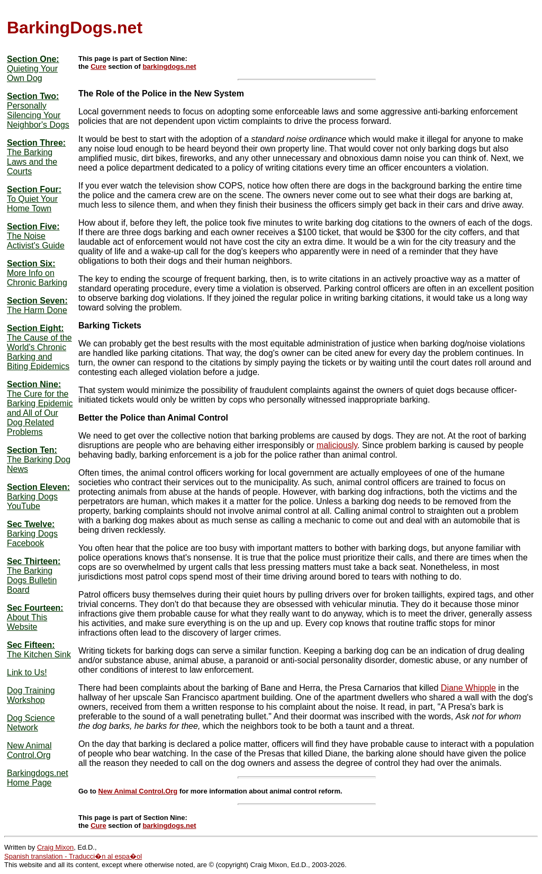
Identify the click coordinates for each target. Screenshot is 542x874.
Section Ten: (32, 449)
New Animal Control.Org (29, 750)
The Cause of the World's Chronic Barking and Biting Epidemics (39, 352)
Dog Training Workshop (31, 695)
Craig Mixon (55, 847)
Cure (98, 66)
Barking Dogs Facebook (32, 538)
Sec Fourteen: (35, 607)
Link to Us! (27, 672)
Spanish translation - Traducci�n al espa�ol (73, 856)
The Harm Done (37, 310)
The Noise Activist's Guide (36, 240)
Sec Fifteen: (31, 644)
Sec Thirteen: (33, 561)
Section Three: (36, 142)
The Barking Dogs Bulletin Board (32, 580)
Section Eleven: (38, 487)
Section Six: (31, 263)
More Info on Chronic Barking (37, 278)
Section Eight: (35, 328)
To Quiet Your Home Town (32, 203)
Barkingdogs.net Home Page (37, 778)
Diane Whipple (468, 687)
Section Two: (33, 96)
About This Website (27, 622)
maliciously (337, 445)
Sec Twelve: (31, 524)
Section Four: (34, 189)
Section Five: (33, 226)
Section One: (33, 59)
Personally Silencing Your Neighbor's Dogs (38, 115)
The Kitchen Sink (39, 654)
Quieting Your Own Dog (32, 73)
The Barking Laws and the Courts (32, 162)
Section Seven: (37, 300)
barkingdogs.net (169, 66)
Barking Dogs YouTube (32, 501)
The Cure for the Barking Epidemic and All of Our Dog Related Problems (40, 412)
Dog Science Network (31, 723)
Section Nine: (34, 384)
